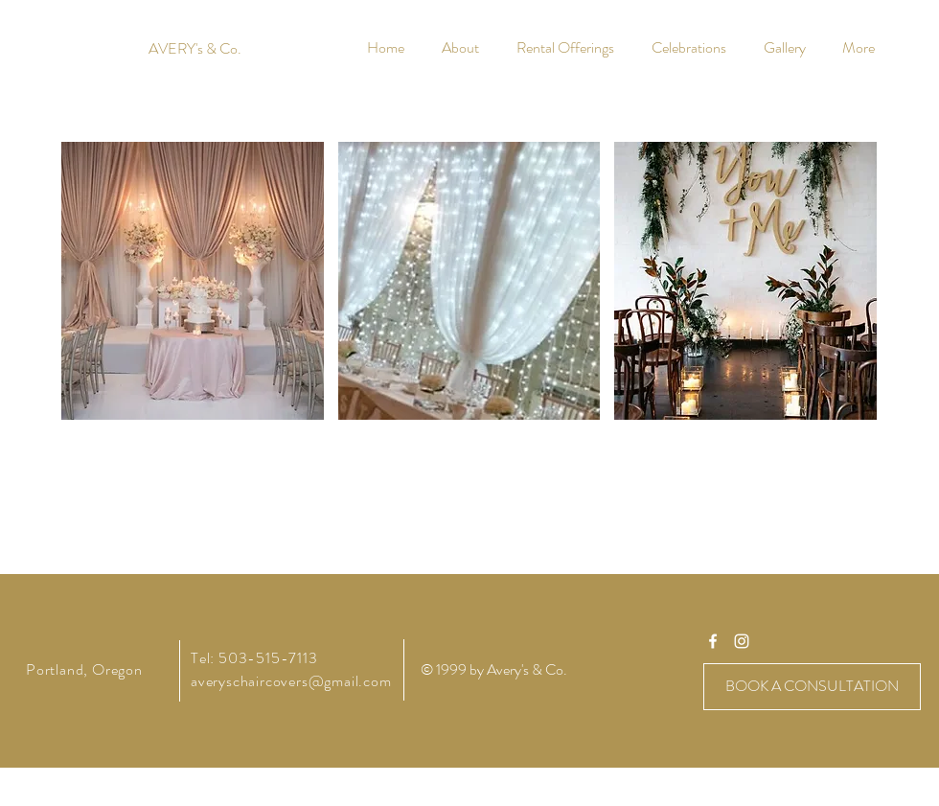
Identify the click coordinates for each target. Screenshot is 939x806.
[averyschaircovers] (712, 641)
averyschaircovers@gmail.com (291, 681)
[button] (192, 281)
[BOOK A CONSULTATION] (812, 686)
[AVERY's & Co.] (195, 49)
